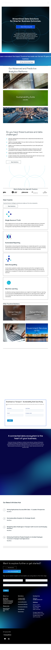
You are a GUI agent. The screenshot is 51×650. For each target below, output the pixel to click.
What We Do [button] (5, 599)
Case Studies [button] (6, 609)
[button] (48, 2)
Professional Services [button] (22, 606)
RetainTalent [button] (21, 611)
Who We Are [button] (5, 598)
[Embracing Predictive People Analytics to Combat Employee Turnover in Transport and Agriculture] (25, 539)
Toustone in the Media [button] (8, 602)
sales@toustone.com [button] (37, 599)
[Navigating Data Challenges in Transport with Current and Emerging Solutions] (25, 529)
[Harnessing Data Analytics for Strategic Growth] (25, 519)
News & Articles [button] (6, 608)
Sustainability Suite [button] (22, 601)
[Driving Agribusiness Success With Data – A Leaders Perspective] (25, 510)
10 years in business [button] (7, 603)
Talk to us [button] (35, 598)
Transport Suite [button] (21, 598)
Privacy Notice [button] (7, 634)
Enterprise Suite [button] (21, 599)
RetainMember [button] (21, 609)
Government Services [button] (22, 604)
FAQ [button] (4, 610)
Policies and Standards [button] (8, 600)
